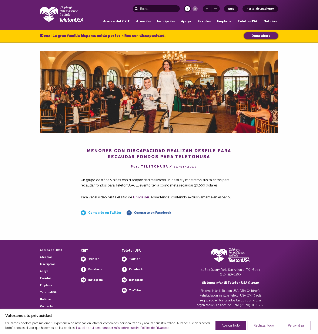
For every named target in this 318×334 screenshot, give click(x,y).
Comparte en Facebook (152, 212)
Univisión (141, 197)
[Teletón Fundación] (230, 257)
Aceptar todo (231, 325)
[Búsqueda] (156, 8)
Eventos (204, 21)
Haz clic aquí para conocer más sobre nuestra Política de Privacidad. (123, 328)
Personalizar (296, 325)
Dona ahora (261, 36)
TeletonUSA (247, 21)
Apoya (186, 21)
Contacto (46, 306)
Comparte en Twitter (104, 212)
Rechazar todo (264, 325)
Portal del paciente (260, 8)
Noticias (270, 21)
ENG (231, 8)
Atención (143, 21)
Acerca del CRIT (116, 21)
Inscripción (166, 21)
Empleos (224, 21)
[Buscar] (137, 8)
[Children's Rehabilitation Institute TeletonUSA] (61, 13)
